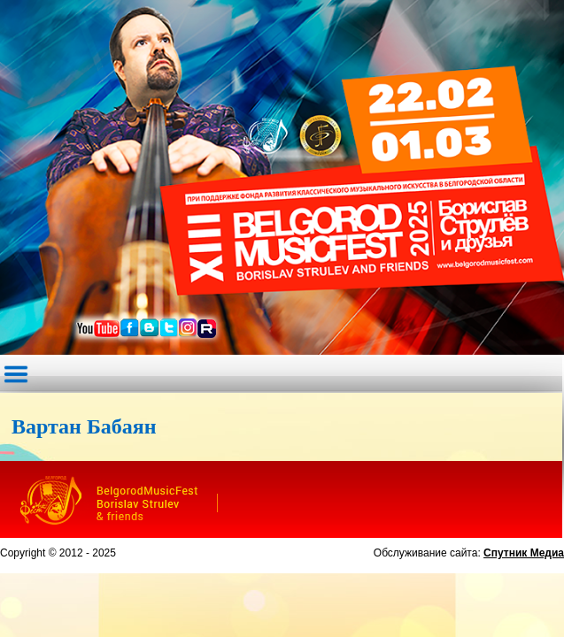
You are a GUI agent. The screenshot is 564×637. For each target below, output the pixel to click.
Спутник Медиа (523, 553)
